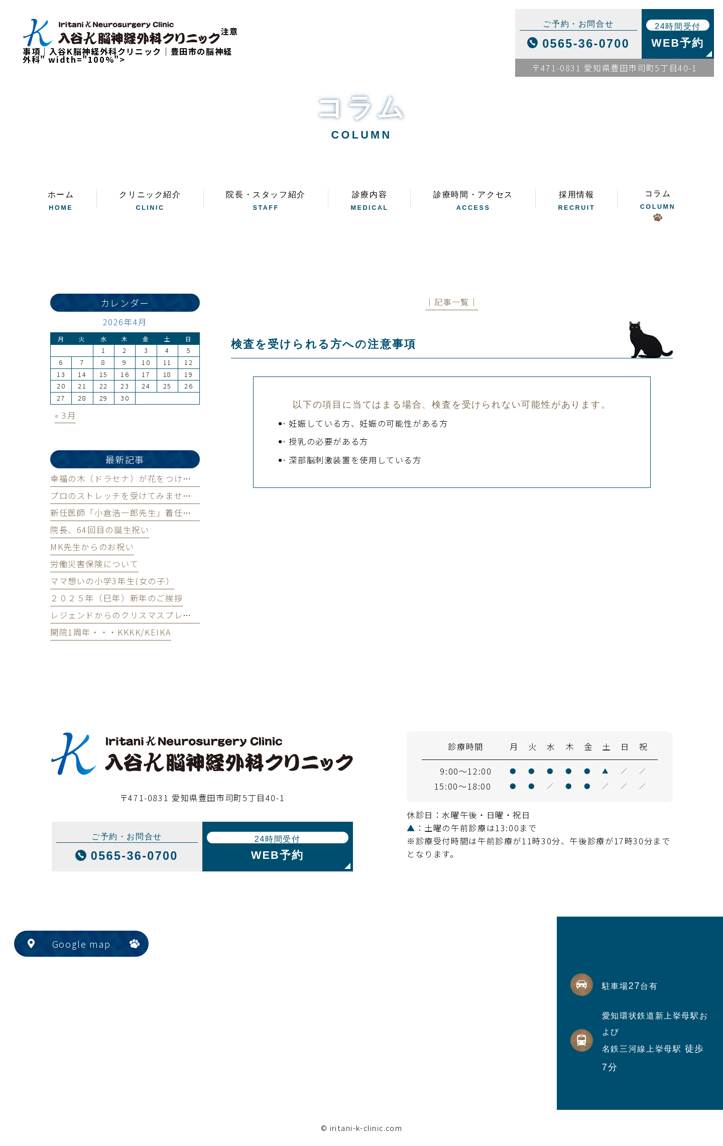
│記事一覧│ (451, 302)
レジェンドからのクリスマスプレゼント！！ (138, 615)
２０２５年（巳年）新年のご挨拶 (116, 598)
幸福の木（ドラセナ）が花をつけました (129, 478)
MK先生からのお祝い (92, 547)
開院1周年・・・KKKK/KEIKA (110, 632)
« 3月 (65, 415)
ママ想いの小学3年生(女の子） (112, 581)
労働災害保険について (94, 564)
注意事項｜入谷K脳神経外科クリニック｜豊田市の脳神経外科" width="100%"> (130, 45)
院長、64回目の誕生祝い (99, 530)
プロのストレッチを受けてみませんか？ (129, 495)
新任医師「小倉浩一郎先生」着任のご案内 (134, 512)
